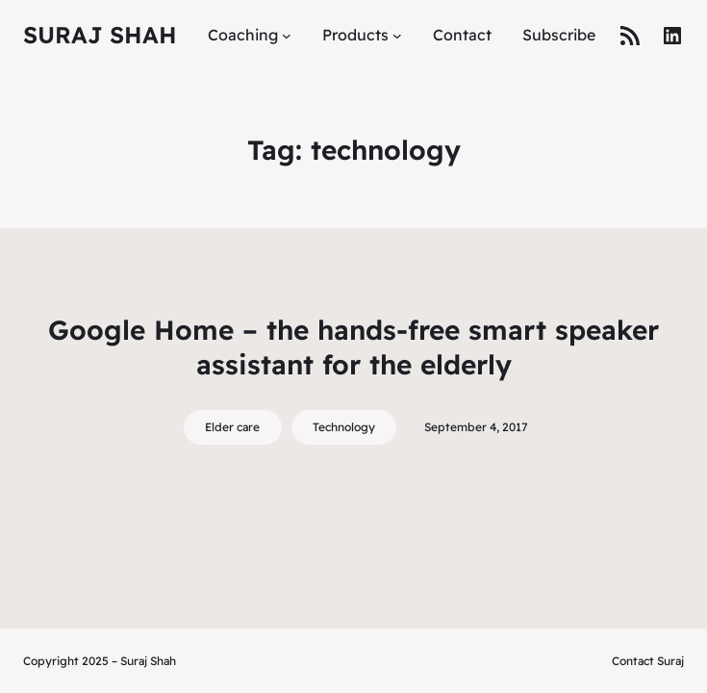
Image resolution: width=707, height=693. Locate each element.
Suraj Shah (100, 34)
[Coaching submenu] (286, 35)
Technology (344, 427)
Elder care (232, 427)
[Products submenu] (397, 35)
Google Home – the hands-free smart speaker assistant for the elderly (353, 347)
